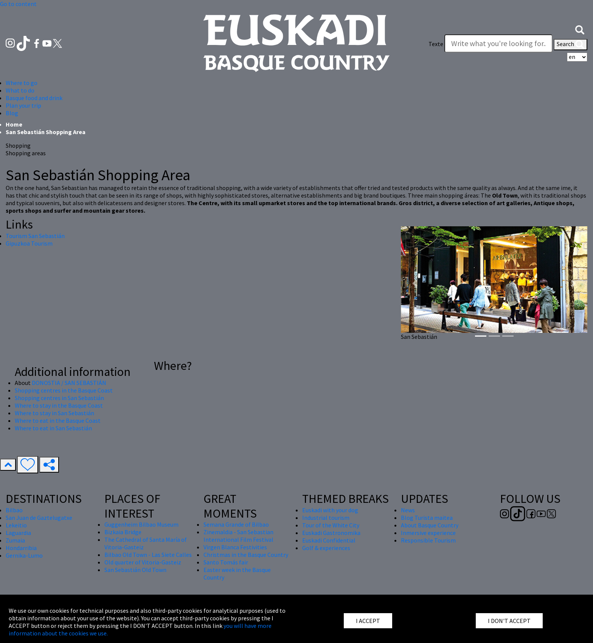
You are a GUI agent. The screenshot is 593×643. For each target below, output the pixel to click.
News (408, 510)
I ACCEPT (368, 620)
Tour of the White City (330, 525)
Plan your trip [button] (23, 105)
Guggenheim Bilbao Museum (141, 524)
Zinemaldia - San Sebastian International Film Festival (238, 535)
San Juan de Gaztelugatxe (39, 517)
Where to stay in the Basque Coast (59, 405)
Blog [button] (12, 113)
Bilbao (14, 510)
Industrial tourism (325, 517)
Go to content (18, 4)
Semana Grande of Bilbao (236, 524)
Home (14, 124)
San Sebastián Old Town (135, 569)
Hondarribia (21, 548)
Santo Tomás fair (225, 562)
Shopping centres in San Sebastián (59, 398)
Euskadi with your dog (330, 510)
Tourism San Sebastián (35, 236)
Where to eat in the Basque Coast (58, 420)
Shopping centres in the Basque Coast (64, 390)
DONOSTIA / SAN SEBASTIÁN (69, 382)
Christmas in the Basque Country (245, 554)
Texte (435, 44)
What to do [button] (20, 90)
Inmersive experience (428, 532)
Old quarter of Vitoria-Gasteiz (142, 562)
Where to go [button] (21, 83)
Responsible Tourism (428, 540)
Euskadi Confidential (328, 540)
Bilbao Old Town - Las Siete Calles (148, 554)
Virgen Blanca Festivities (235, 547)
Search (570, 44)
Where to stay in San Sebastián (54, 413)
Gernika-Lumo (24, 555)
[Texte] (498, 43)
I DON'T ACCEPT (509, 620)
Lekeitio (16, 525)
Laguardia (18, 532)
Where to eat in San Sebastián (53, 428)
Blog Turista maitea (427, 517)
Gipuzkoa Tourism (29, 243)
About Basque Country (429, 525)
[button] (579, 29)
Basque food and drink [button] (34, 98)
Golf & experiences (326, 548)
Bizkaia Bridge (122, 532)
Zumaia (15, 540)
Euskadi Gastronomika (331, 532)
